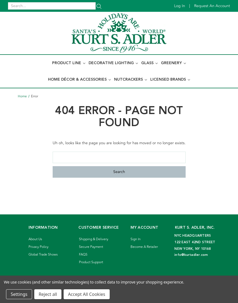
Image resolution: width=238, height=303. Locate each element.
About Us (35, 239)
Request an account (212, 6)
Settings (19, 294)
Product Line (68, 63)
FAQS (83, 254)
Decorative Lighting (113, 63)
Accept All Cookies (86, 294)
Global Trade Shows (43, 254)
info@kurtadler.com (191, 254)
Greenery (173, 63)
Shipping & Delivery (93, 239)
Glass (149, 63)
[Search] (99, 6)
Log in (179, 6)
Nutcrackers (130, 80)
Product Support (91, 262)
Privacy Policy (39, 247)
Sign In (136, 239)
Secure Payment (91, 247)
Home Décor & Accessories (79, 80)
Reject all (48, 294)
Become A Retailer (144, 247)
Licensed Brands (170, 80)
